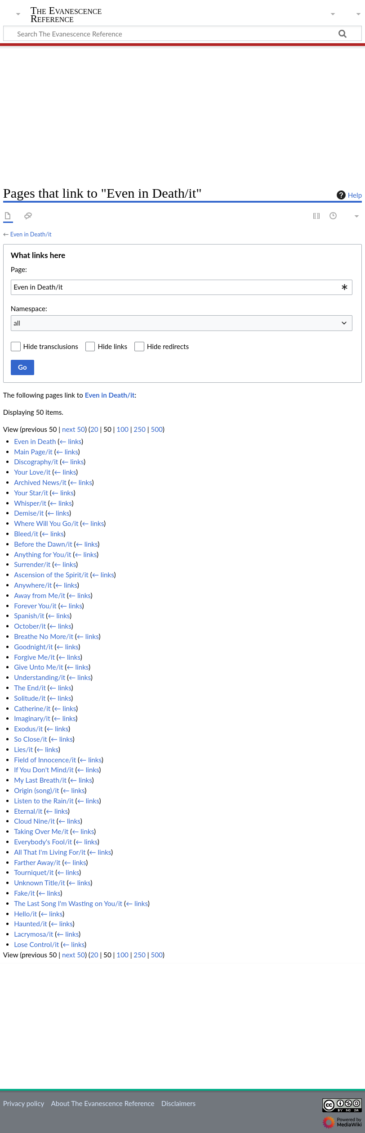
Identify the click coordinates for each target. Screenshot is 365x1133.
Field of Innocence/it (45, 760)
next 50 (73, 429)
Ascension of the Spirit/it (51, 575)
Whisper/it (30, 503)
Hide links (112, 346)
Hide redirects (168, 346)
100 (122, 429)
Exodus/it (28, 729)
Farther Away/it (37, 862)
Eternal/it (28, 811)
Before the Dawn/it (43, 544)
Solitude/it (29, 698)
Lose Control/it (36, 944)
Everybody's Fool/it (43, 842)
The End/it (30, 688)
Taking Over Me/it (41, 831)
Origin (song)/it (36, 790)
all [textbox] (16, 323)
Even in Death (35, 441)
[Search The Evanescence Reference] (182, 33)
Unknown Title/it (39, 883)
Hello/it (25, 914)
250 (139, 429)
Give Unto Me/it (38, 667)
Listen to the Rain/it (44, 801)
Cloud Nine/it (34, 821)
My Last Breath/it (40, 780)
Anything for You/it (42, 554)
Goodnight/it (33, 647)
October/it (30, 626)
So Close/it (30, 739)
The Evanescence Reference (66, 15)
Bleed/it (26, 534)
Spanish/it (29, 616)
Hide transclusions (50, 346)
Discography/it (36, 462)
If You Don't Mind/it (44, 770)
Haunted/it (30, 924)
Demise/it (29, 513)
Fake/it (24, 893)
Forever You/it (35, 606)
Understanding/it (39, 677)
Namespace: (29, 308)
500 (156, 429)
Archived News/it (40, 482)
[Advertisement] (182, 113)
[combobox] (181, 287)
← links (70, 441)
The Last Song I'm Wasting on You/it (68, 903)
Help (348, 194)
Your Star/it (31, 493)
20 (94, 429)
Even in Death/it (31, 234)
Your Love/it (32, 472)
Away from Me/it (39, 595)
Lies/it (23, 749)
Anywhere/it (33, 585)
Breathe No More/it (43, 636)
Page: (19, 269)
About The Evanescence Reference (102, 1103)
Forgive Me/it (34, 657)
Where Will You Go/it (46, 523)
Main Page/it (33, 452)
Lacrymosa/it (33, 934)
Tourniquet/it (33, 872)
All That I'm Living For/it (49, 852)
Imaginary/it (32, 718)
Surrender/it (32, 564)
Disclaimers (178, 1103)
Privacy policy (23, 1103)
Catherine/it (32, 708)
